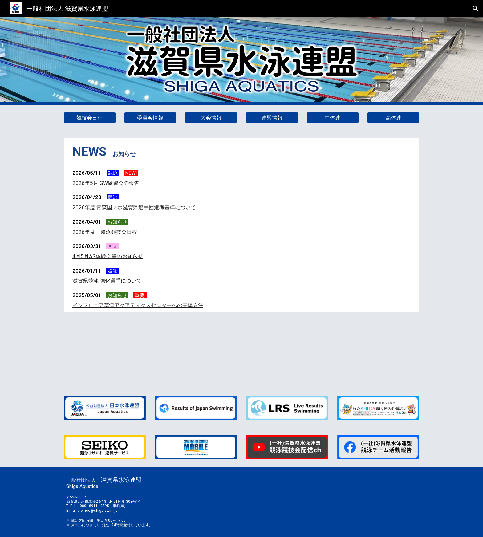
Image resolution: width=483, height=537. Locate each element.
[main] (241, 152)
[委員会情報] (150, 118)
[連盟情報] (272, 118)
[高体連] (393, 118)
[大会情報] (211, 118)
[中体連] (332, 118)
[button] (475, 8)
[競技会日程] (89, 118)
